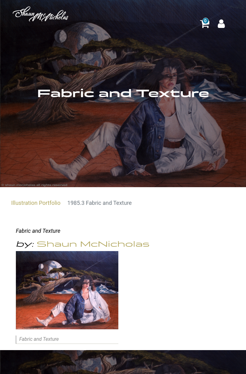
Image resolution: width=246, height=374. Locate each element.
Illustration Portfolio (36, 203)
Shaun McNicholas (93, 244)
